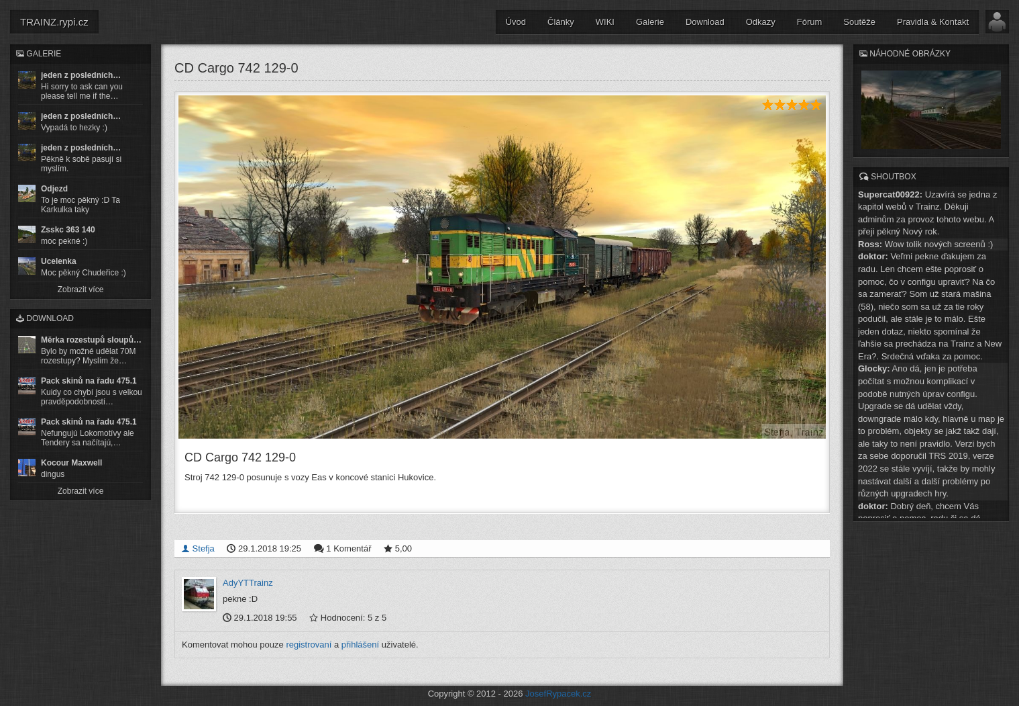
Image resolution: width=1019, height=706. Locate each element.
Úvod (516, 22)
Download (705, 22)
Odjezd (54, 188)
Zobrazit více (81, 289)
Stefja (198, 547)
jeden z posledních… (81, 75)
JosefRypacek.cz (558, 693)
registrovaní (308, 643)
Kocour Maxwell (71, 463)
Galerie (650, 22)
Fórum (809, 22)
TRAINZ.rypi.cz (54, 22)
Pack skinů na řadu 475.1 (89, 381)
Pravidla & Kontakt (933, 22)
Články (560, 22)
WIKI (605, 22)
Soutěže (859, 22)
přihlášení (360, 643)
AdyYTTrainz (248, 582)
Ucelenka (58, 261)
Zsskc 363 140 (68, 229)
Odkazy (760, 22)
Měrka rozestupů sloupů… (91, 340)
